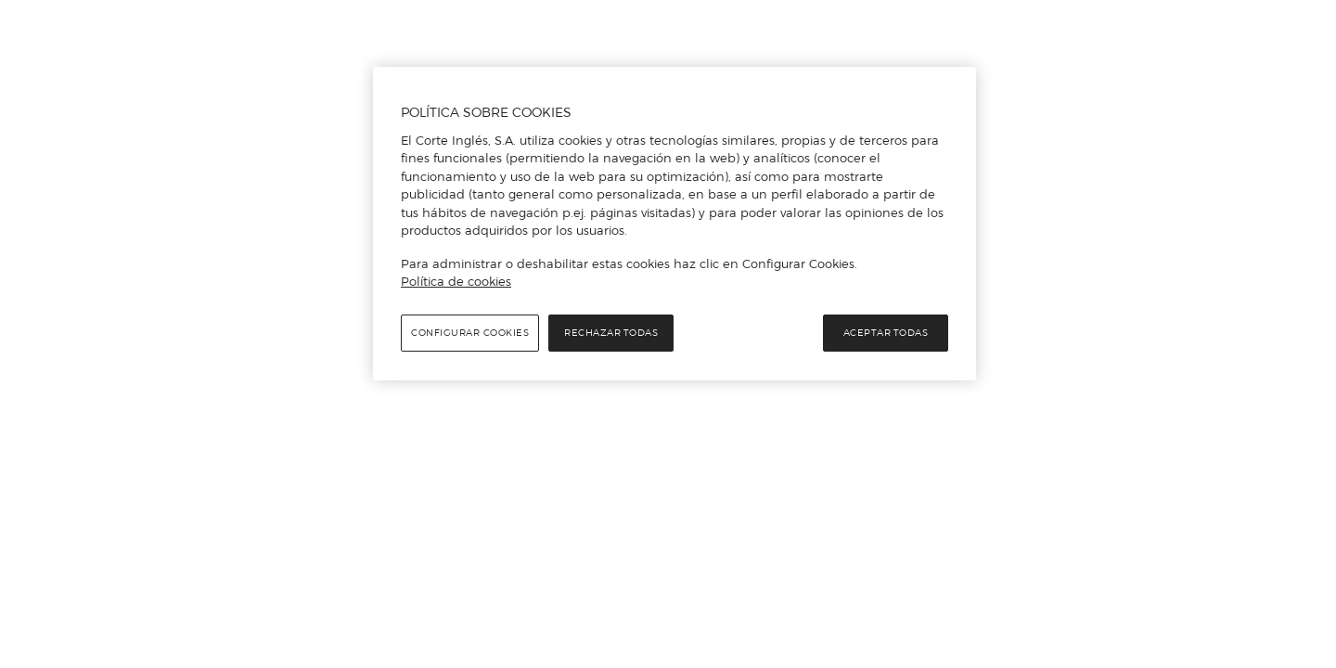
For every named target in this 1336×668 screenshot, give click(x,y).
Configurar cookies (470, 333)
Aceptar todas (886, 333)
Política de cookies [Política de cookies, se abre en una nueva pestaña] (456, 281)
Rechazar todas (611, 333)
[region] (674, 223)
